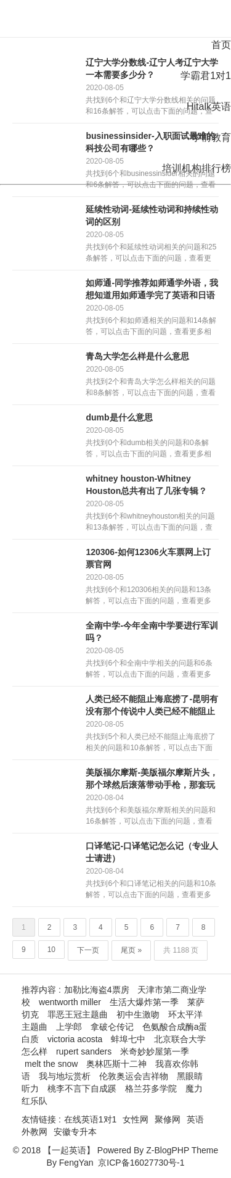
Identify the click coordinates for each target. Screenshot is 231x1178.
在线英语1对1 (90, 1119)
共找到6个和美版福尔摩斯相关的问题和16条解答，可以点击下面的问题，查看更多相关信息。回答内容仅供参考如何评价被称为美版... (151, 816)
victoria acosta (74, 1039)
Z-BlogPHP (167, 1150)
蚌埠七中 (128, 1039)
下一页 (88, 950)
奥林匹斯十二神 (116, 1064)
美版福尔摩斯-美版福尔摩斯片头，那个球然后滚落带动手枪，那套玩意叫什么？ (152, 779)
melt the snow (51, 1064)
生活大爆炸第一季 (144, 1002)
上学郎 (69, 1027)
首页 (221, 45)
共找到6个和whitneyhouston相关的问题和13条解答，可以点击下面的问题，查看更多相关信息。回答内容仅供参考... (150, 522)
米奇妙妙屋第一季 (154, 1051)
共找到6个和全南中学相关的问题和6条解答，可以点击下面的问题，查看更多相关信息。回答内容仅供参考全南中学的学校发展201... (149, 669)
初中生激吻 (138, 1014)
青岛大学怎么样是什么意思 (137, 356)
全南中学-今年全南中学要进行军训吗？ (152, 631)
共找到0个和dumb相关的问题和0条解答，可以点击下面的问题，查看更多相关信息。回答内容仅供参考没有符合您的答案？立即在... (148, 448)
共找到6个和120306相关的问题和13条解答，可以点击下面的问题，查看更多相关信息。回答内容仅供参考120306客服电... (150, 595)
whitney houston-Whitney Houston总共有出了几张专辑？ (146, 485)
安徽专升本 (75, 1132)
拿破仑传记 (112, 1027)
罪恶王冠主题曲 (77, 1014)
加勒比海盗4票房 (96, 990)
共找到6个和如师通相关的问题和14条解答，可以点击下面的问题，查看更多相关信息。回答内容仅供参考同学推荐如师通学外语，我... (151, 326)
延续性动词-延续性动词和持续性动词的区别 (152, 215)
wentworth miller (70, 1002)
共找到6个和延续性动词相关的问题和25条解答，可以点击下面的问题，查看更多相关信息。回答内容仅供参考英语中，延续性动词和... (151, 253)
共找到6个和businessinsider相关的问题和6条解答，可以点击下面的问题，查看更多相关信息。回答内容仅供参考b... (151, 179)
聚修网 (167, 1119)
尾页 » (131, 950)
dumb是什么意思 (119, 417)
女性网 (135, 1119)
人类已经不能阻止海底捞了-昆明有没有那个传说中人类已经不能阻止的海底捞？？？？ (152, 705)
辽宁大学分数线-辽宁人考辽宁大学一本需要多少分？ (152, 68)
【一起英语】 (69, 1150)
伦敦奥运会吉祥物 (133, 1076)
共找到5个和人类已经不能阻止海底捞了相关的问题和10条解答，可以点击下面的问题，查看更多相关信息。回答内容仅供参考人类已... (151, 742)
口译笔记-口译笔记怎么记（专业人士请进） (152, 852)
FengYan (76, 1163)
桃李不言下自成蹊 (81, 1088)
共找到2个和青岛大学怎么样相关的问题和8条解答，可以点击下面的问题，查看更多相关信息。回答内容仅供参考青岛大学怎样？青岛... (151, 387)
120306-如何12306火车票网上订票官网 (148, 558)
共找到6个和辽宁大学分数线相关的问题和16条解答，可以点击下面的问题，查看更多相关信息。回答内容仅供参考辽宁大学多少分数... (151, 106)
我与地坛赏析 (65, 1076)
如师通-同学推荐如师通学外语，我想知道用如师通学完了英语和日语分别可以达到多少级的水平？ (152, 289)
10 (51, 949)
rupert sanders (83, 1051)
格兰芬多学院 (151, 1088)
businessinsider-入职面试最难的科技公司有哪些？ (150, 142)
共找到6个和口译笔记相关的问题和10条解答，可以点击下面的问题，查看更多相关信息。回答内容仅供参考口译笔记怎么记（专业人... (151, 889)
